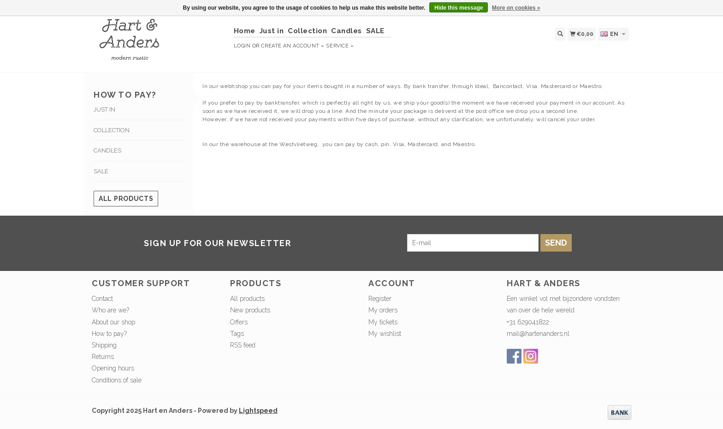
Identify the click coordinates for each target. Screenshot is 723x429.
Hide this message (458, 8)
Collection (307, 31)
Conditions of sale (117, 380)
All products (126, 198)
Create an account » (292, 46)
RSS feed (242, 345)
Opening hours (113, 368)
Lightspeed (258, 410)
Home (244, 31)
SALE (375, 31)
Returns (103, 356)
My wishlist (384, 333)
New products (250, 310)
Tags (237, 333)
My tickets (382, 322)
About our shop (113, 322)
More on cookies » (516, 8)
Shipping (104, 345)
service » (340, 46)
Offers (239, 322)
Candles (346, 31)
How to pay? (109, 333)
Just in (272, 31)
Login (242, 46)
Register (379, 298)
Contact (102, 298)
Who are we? (110, 310)
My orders (382, 310)
